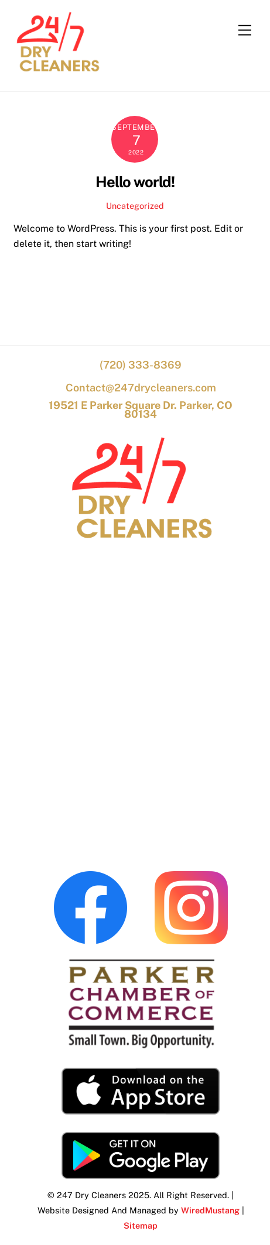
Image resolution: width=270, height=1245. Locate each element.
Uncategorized (135, 206)
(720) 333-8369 (141, 365)
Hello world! (135, 182)
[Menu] (245, 30)
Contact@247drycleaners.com (141, 387)
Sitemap (141, 1225)
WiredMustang (210, 1210)
